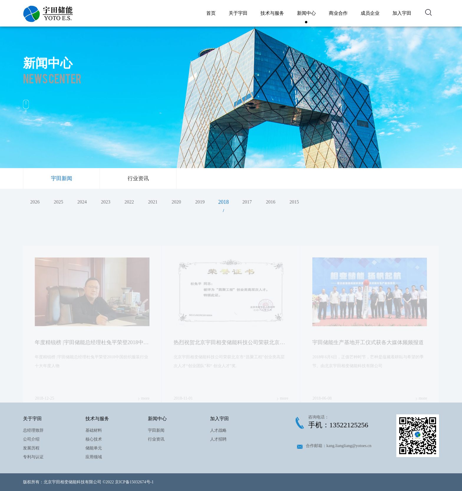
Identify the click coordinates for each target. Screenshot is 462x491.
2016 (270, 201)
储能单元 (93, 448)
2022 (129, 201)
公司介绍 (31, 439)
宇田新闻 (61, 178)
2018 (223, 202)
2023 (105, 201)
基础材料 (93, 430)
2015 (294, 201)
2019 (199, 201)
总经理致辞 (33, 430)
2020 (176, 201)
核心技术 (93, 439)
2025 (58, 201)
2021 (152, 201)
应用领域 (93, 457)
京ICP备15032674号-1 (134, 482)
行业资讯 (138, 178)
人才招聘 (218, 439)
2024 (82, 201)
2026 (34, 201)
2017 (247, 201)
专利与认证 (33, 457)
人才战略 (218, 430)
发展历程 (31, 448)
